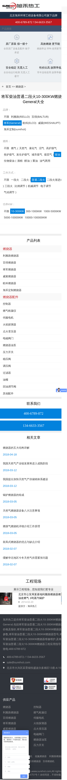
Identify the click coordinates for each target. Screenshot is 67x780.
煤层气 (48, 155)
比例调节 (20, 186)
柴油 (57, 155)
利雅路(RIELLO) (20, 117)
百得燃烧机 (48, 761)
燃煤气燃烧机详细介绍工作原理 (21, 527)
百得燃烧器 (9, 263)
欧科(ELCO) (29, 123)
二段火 (25, 180)
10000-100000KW (36, 218)
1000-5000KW (52, 212)
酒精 (20, 161)
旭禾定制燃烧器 (12, 291)
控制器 (7, 304)
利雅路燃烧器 (11, 256)
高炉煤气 (51, 149)
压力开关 (8, 352)
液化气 (33, 149)
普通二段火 (38, 180)
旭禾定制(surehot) (15, 130)
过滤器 (7, 373)
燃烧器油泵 (9, 346)
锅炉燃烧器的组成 (13, 495)
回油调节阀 (9, 387)
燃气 (13, 149)
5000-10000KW (13, 218)
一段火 (15, 180)
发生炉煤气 (23, 155)
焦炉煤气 (9, 155)
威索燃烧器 (9, 277)
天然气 (23, 149)
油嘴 (5, 380)
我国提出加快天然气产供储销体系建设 (25, 479)
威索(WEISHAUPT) (49, 123)
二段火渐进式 (55, 180)
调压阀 (7, 366)
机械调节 (33, 186)
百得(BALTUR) (40, 117)
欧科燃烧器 (9, 284)
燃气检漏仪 (9, 311)
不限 (6, 117)
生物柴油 (9, 161)
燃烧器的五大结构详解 (16, 448)
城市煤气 (37, 155)
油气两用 (45, 161)
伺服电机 (8, 318)
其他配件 (8, 394)
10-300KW (17, 212)
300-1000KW (34, 212)
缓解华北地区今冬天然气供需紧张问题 (25, 558)
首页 (8, 87)
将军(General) (12, 123)
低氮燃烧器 (41, 756)
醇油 (27, 161)
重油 (35, 161)
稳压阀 (7, 359)
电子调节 (45, 186)
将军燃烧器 (9, 270)
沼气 (41, 149)
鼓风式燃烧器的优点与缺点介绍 (21, 542)
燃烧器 (20, 87)
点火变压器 (9, 332)
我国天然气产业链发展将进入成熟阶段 (25, 464)
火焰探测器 (9, 325)
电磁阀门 (8, 339)
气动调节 (9, 193)
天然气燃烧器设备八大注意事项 (21, 511)
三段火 (9, 186)
